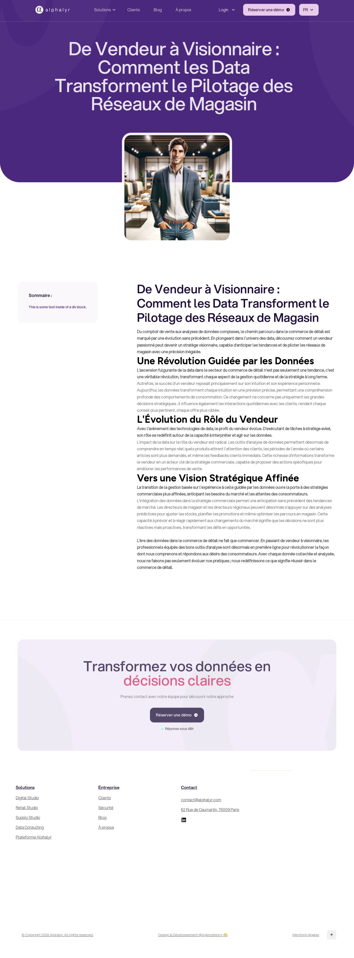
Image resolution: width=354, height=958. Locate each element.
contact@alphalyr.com (201, 800)
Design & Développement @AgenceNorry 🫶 (192, 934)
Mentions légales (306, 934)
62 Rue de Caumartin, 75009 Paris (210, 809)
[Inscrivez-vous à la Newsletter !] (301, 845)
